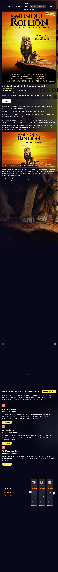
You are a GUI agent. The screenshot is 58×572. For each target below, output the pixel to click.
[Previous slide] (3, 344)
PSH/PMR (11, 437)
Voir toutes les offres (17, 101)
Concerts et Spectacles (8, 88)
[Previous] (30, 492)
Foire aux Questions (48, 391)
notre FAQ (34, 395)
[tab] (28, 374)
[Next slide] (55, 344)
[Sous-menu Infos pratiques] (21, 6)
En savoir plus (7, 422)
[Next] (54, 493)
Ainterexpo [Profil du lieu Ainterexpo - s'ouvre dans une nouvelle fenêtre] (8, 488)
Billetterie (7, 101)
